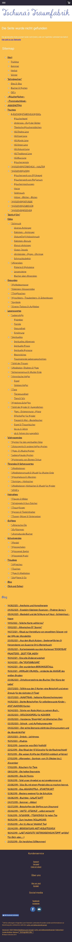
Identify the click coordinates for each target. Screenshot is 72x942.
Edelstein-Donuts (22, 241)
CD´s (13, 92)
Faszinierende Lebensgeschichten (30, 359)
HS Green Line (21, 144)
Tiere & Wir (19, 398)
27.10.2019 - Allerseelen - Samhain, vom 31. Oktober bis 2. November (35, 760)
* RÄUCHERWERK (20, 171)
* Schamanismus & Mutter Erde (26, 372)
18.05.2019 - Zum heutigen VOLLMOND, (27, 819)
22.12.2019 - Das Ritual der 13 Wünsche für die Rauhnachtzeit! (37, 749)
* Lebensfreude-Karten (22, 455)
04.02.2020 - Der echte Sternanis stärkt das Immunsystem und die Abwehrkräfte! (38, 730)
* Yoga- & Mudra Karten (22, 450)
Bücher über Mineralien (25, 276)
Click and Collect (15, 586)
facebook (36, 901)
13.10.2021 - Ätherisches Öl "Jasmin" (25, 627)
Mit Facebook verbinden (10, 915)
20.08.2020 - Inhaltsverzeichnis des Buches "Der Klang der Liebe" (36, 682)
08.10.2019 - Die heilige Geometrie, (24, 771)
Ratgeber (18, 319)
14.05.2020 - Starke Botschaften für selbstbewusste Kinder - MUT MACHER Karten (37, 703)
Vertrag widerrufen (26, 932)
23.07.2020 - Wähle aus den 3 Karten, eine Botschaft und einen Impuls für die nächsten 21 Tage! (38, 690)
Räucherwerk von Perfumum (28, 179)
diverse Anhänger (22, 227)
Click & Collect (36, 867)
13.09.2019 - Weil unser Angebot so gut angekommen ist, (34, 780)
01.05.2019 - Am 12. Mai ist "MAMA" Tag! (27, 824)
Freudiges (12, 560)
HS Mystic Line (21, 140)
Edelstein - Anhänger (24, 232)
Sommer (15, 66)
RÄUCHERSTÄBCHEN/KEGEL (26, 114)
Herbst (14, 70)
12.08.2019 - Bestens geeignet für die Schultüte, (30, 793)
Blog (10, 581)
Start (10, 57)
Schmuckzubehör (22, 258)
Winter (14, 74)
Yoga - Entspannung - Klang (27, 411)
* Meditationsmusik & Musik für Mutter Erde (32, 472)
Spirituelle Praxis (22, 345)
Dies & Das (16, 83)
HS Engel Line (20, 136)
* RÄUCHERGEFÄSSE (22, 201)
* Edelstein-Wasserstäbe (23, 289)
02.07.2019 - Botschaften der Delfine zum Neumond (33, 806)
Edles (10, 219)
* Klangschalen (18, 547)
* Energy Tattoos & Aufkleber (25, 306)
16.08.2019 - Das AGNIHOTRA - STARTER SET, (31, 789)
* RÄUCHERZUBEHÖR (22, 206)
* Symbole (16, 302)
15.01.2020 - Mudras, (17, 741)
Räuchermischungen (24, 184)
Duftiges (12, 520)
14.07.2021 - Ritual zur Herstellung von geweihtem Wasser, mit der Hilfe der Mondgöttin (37, 633)
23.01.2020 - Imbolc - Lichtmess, (23, 736)
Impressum (5, 930)
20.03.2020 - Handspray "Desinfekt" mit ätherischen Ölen (35, 719)
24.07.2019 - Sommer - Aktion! (22, 802)
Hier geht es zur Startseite (11, 40)
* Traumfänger (18, 507)
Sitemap (15, 932)
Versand (36, 864)
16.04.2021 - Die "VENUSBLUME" (24, 662)
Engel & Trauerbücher (24, 424)
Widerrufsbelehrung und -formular (23, 930)
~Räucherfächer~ (16, 96)
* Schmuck (16, 223)
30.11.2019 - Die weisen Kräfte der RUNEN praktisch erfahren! (38, 754)
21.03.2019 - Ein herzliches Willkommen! (27, 841)
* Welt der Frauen (19, 363)
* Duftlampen (17, 529)
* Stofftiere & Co (19, 577)
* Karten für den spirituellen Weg (26, 442)
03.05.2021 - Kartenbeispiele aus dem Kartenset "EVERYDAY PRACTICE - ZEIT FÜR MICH (37, 651)
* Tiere (14, 389)
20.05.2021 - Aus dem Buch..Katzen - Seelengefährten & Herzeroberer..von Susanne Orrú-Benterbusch (35, 642)
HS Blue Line (20, 157)
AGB (11, 930)
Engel (16, 380)
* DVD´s (15, 490)
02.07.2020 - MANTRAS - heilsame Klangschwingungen (35, 697)
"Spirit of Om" (14, 214)
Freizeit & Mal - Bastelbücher (28, 420)
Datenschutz (59, 930)
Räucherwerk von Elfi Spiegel (28, 175)
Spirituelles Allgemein (24, 341)
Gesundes (12, 280)
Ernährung (19, 332)
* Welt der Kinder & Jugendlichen (27, 407)
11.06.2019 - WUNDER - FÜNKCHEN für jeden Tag (32, 815)
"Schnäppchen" (15, 79)
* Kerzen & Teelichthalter (23, 512)
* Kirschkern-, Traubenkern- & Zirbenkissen (32, 297)
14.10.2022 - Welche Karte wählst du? (25, 623)
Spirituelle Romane (23, 350)
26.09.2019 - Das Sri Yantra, (21, 776)
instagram (36, 904)
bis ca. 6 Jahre (21, 429)
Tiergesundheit (21, 394)
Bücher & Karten (19, 88)
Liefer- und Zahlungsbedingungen (37, 925)
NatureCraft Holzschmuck (26, 236)
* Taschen (15, 568)
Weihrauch (19, 192)
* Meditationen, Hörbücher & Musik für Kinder (33, 485)
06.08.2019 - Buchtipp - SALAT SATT (25, 797)
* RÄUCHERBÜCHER (21, 210)
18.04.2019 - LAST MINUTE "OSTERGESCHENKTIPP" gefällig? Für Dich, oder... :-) (38, 835)
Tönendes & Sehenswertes (21, 463)
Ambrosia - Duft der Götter (27, 123)
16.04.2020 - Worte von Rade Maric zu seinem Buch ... (33, 710)
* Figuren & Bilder (19, 498)
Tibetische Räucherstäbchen (28, 127)
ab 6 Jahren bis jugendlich (26, 433)
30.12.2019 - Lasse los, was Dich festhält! (27, 745)
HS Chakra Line (21, 131)
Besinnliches (20, 354)
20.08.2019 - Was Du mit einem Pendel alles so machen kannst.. (38, 784)
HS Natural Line (21, 149)
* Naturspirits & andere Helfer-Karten (29, 446)
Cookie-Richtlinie (7, 932)
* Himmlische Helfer (20, 376)
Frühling (15, 61)
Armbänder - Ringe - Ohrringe (28, 254)
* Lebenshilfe (17, 315)
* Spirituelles (17, 337)
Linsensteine (20, 271)
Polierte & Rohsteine (24, 267)
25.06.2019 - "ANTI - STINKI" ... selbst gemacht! (31, 811)
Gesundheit (19, 328)
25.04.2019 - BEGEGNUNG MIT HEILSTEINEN (31, 828)
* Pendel (15, 542)
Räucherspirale (21, 162)
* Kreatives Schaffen (21, 402)
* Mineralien (17, 262)
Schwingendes (14, 538)
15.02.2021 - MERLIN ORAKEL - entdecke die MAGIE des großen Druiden (36, 673)
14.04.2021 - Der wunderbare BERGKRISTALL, (30, 666)
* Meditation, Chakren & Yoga (25, 367)
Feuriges (12, 109)
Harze (17, 188)
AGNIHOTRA (15, 105)
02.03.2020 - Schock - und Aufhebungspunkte (30, 723)
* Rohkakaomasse (19, 284)
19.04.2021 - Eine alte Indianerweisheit (26, 658)
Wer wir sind (35, 883)
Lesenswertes (14, 310)
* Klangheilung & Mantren (23, 477)
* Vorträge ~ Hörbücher (22, 481)
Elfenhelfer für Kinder (24, 415)
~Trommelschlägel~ (17, 101)
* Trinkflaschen (18, 293)
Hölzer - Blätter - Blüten (25, 197)
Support (36, 862)
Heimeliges (13, 494)
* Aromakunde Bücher (22, 533)
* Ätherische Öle (19, 525)
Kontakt (36, 886)
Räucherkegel (20, 118)
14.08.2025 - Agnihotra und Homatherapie (28, 605)
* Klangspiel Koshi (19, 555)
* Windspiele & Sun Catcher (24, 503)
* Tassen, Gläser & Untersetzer (26, 516)
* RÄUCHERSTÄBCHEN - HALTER (28, 166)
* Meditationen (18, 468)
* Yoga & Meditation (20, 573)
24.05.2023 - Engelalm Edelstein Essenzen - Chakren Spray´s (37, 609)
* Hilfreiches (16, 564)
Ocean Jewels (21, 249)
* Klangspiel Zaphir (20, 551)
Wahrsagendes (15, 437)
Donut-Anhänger (22, 245)
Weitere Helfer (21, 385)
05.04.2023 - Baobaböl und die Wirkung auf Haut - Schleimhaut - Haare (39, 616)
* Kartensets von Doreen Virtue (26, 459)
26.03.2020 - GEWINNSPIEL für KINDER (29, 714)
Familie (17, 324)
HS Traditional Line (23, 153)
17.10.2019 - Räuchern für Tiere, (22, 767)
